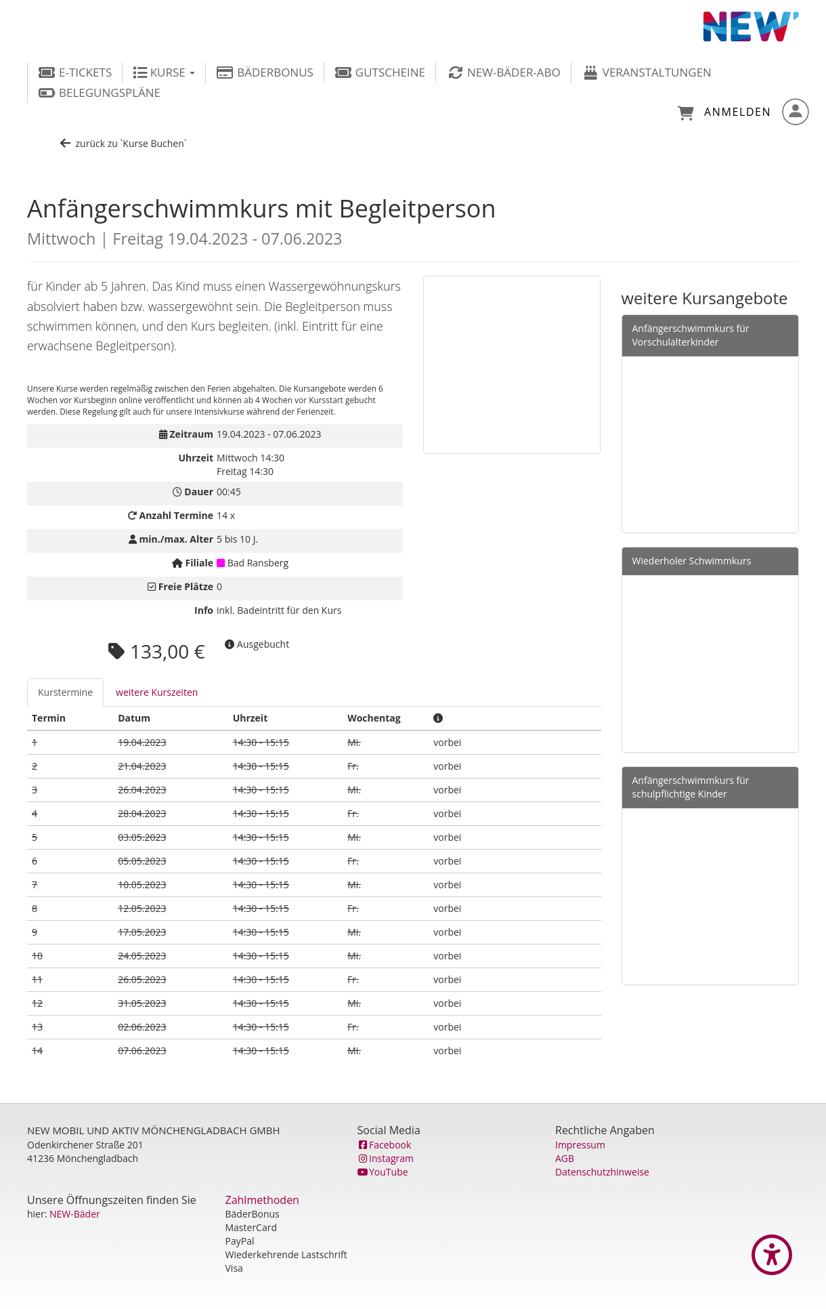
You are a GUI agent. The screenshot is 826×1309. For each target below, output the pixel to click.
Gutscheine (379, 72)
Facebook (384, 1144)
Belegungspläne (99, 92)
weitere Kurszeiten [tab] (157, 692)
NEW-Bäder (74, 1213)
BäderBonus (264, 72)
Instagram (385, 1158)
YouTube (382, 1171)
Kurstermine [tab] (65, 692)
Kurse (164, 72)
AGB (564, 1158)
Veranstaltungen (647, 72)
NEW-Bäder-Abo (503, 72)
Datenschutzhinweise (602, 1171)
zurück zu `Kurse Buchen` (122, 143)
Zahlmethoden (262, 1199)
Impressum (580, 1144)
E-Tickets (75, 72)
